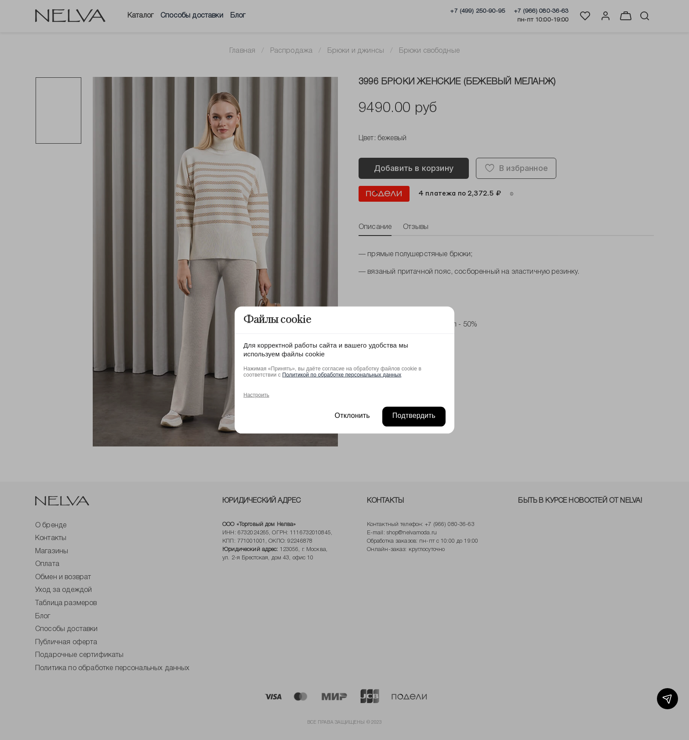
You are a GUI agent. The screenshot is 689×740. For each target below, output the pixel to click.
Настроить (256, 395)
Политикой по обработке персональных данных (341, 374)
